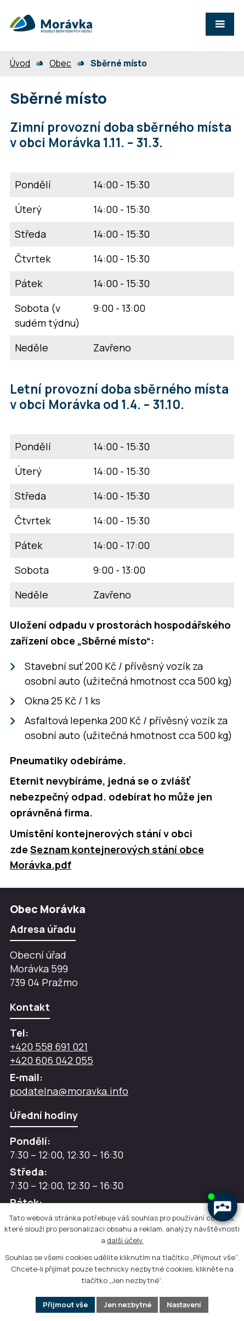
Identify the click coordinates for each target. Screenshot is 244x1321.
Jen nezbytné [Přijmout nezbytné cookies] (126, 1304)
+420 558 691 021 (49, 1046)
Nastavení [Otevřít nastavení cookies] (184, 1304)
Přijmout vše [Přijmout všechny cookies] (64, 1304)
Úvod (20, 63)
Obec (60, 63)
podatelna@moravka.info (69, 1091)
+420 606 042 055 (51, 1060)
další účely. (125, 1240)
